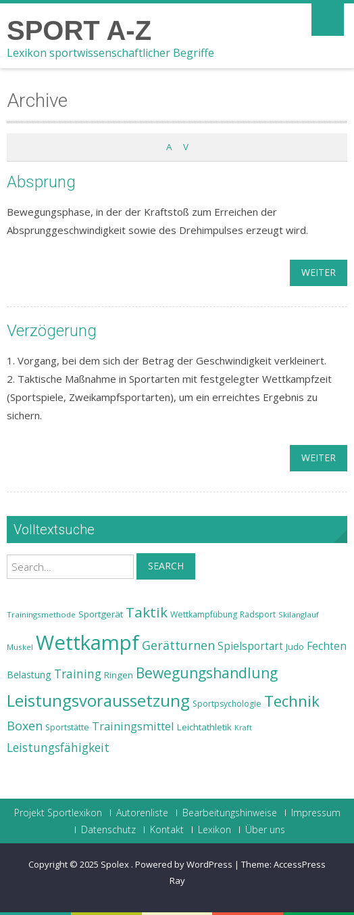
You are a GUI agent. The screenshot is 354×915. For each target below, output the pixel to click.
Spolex (116, 864)
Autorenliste (142, 813)
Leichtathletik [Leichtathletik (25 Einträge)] (204, 727)
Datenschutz (108, 829)
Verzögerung (52, 330)
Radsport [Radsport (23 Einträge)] (258, 614)
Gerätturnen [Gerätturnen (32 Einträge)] (178, 645)
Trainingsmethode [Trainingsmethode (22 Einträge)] (41, 614)
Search (166, 565)
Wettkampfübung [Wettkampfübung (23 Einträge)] (203, 614)
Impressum (315, 813)
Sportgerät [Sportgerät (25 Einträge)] (100, 614)
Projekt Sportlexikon (58, 813)
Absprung (41, 181)
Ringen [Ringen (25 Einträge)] (118, 675)
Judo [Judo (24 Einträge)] (295, 646)
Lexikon (214, 829)
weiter (318, 272)
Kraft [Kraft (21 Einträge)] (243, 727)
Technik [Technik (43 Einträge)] (292, 700)
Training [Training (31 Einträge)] (77, 673)
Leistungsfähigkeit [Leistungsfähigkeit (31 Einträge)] (58, 747)
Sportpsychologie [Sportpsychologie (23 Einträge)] (227, 703)
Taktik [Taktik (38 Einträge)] (147, 612)
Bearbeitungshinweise (229, 813)
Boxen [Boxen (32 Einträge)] (25, 726)
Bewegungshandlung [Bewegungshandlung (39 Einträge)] (207, 672)
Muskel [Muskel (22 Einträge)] (20, 647)
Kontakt (167, 829)
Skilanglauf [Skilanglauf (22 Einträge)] (298, 614)
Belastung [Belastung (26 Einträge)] (29, 674)
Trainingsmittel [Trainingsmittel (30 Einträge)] (133, 726)
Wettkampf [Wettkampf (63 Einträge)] (87, 642)
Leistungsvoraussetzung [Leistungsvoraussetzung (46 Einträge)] (98, 700)
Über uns (265, 829)
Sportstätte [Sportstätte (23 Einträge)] (67, 727)
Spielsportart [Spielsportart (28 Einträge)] (250, 646)
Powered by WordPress (183, 864)
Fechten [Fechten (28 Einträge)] (327, 646)
